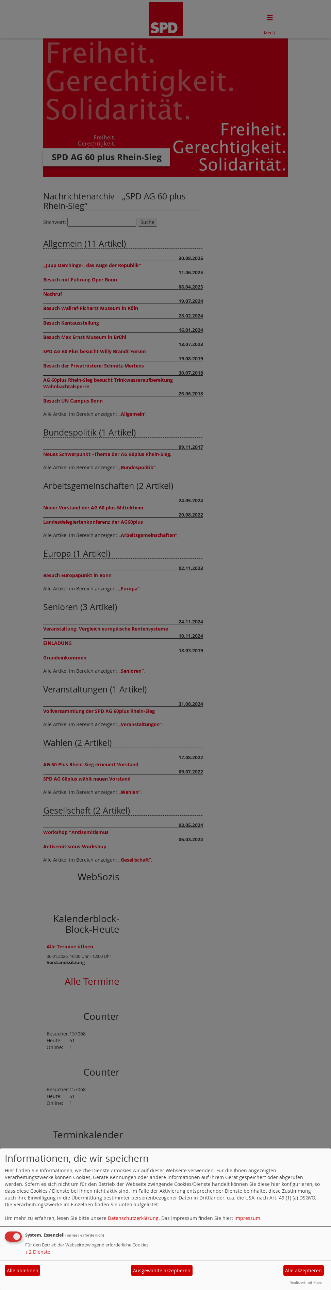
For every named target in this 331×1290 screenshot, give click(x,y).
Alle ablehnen (22, 1270)
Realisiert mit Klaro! (306, 1282)
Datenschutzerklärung (133, 1218)
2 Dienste (37, 1251)
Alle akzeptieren (303, 1270)
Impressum (247, 1218)
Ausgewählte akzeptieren (162, 1270)
